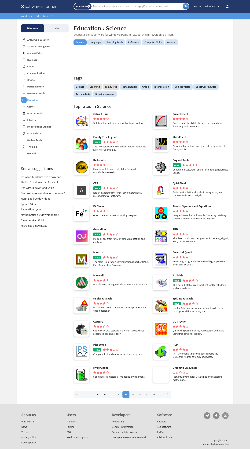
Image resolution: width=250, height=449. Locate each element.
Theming (32, 146)
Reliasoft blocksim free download (41, 177)
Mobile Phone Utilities (39, 126)
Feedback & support (77, 437)
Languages (95, 42)
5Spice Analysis (102, 298)
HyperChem (100, 367)
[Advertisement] (151, 61)
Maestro (98, 252)
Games (31, 106)
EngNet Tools (181, 160)
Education (42, 16)
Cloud (30, 66)
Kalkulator (100, 160)
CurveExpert (180, 114)
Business (32, 59)
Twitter (225, 415)
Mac (57, 28)
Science (80, 86)
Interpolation (161, 86)
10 (133, 394)
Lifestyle (32, 120)
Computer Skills (153, 42)
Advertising (118, 421)
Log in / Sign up (225, 6)
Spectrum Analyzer (206, 86)
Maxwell (98, 275)
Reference (133, 42)
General (31, 153)
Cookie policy (28, 442)
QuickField (179, 183)
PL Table (178, 275)
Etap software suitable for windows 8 (43, 193)
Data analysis (129, 86)
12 (147, 394)
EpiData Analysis (183, 298)
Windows (26, 16)
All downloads (164, 437)
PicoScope (99, 344)
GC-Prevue (179, 321)
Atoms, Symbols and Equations (192, 206)
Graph (145, 86)
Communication (36, 73)
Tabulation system (32, 209)
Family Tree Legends (105, 137)
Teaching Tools (115, 42)
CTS (95, 183)
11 (140, 394)
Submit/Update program (125, 432)
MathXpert (179, 137)
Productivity (34, 133)
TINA (176, 229)
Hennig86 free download (36, 198)
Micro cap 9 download (34, 225)
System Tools (34, 140)
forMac (161, 432)
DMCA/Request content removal (129, 437)
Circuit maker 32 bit (32, 220)
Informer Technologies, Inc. (215, 443)
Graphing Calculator (185, 367)
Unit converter (182, 86)
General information (123, 426)
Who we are (27, 421)
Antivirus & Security (38, 39)
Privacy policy (28, 437)
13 (154, 394)
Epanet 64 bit (29, 204)
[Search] (137, 6)
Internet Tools (35, 113)
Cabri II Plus (100, 114)
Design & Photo (35, 86)
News (24, 426)
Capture (98, 321)
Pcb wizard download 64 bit (37, 188)
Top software (164, 426)
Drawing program (104, 94)
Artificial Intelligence (38, 46)
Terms (24, 432)
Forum (70, 426)
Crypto (31, 79)
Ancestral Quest (182, 252)
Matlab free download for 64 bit (40, 182)
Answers (161, 421)
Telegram (207, 415)
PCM (175, 344)
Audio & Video (34, 53)
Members (72, 421)
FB (216, 415)
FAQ (69, 432)
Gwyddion (99, 229)
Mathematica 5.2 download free (40, 215)
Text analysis (83, 94)
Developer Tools (36, 93)
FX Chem (98, 206)
